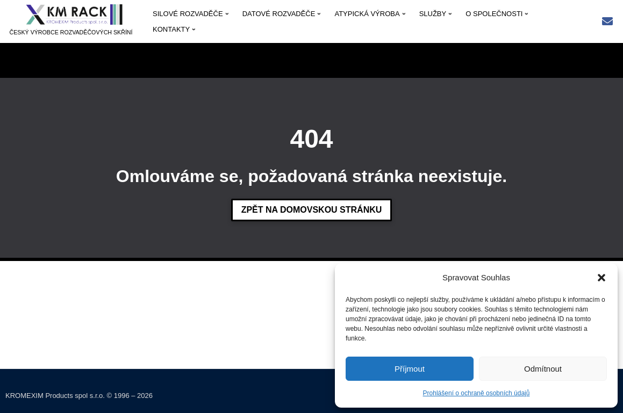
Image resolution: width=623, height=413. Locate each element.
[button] (601, 277)
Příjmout (410, 368)
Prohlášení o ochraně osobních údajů (476, 393)
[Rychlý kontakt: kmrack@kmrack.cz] (607, 22)
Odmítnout (543, 368)
